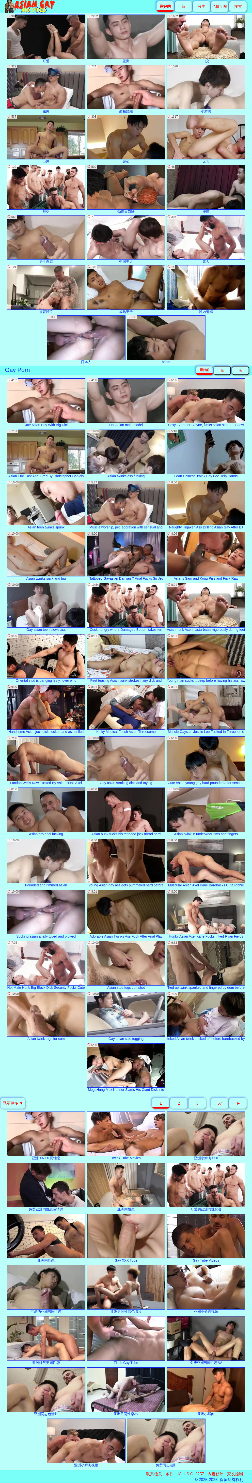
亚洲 (126, 39)
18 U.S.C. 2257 (190, 1474)
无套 (206, 139)
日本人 (86, 339)
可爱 (46, 39)
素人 (206, 239)
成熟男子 (126, 289)
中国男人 (126, 239)
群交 (46, 189)
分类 (201, 6)
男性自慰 (46, 239)
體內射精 (206, 289)
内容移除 (215, 1474)
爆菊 (126, 139)
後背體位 (46, 289)
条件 (169, 1474)
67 (220, 1103)
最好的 (204, 370)
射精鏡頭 (126, 89)
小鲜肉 (206, 89)
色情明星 (220, 6)
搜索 (238, 6)
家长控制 (235, 1474)
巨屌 (46, 139)
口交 (206, 39)
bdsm (166, 339)
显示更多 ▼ (12, 1103)
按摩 (206, 189)
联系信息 (154, 1474)
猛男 (46, 89)
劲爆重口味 (126, 189)
